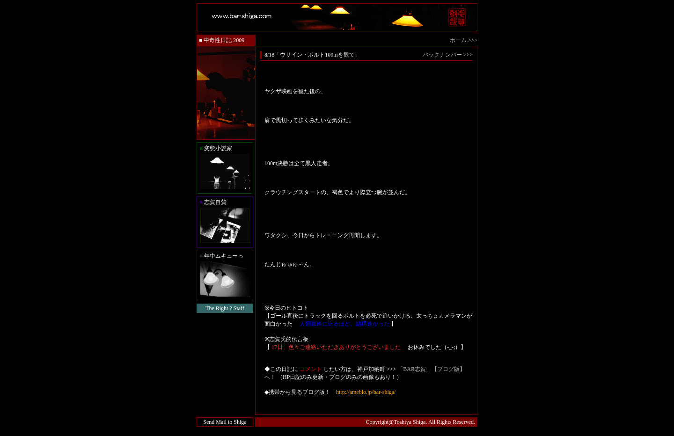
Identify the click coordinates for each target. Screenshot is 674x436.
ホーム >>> (463, 40)
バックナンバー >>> (448, 54)
